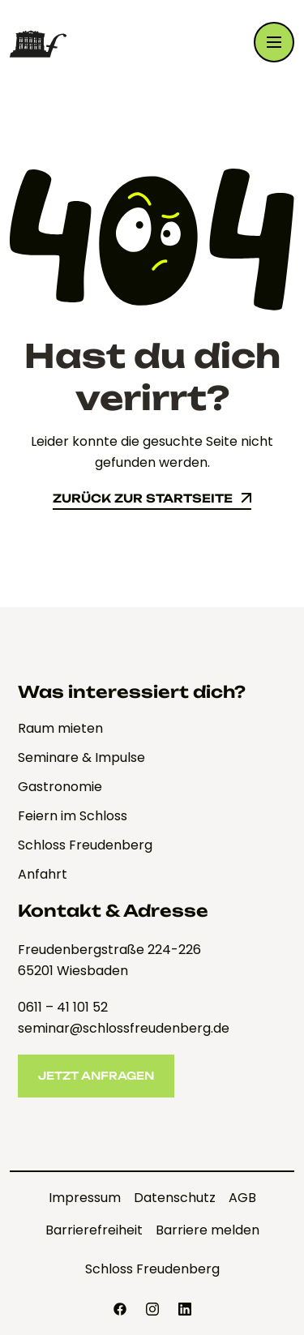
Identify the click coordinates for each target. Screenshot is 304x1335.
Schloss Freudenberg (152, 1269)
